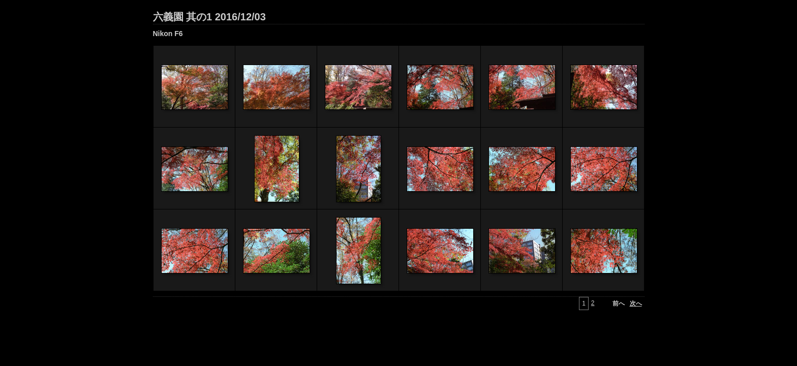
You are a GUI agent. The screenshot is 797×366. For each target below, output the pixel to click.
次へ (636, 303)
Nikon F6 (168, 33)
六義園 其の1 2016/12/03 (209, 16)
